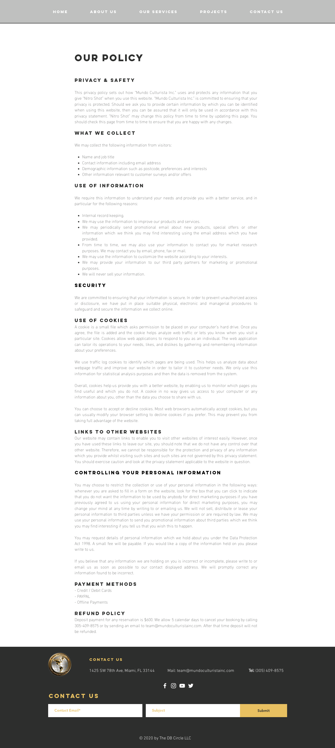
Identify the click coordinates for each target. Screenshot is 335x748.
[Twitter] (190, 685)
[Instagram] (173, 685)
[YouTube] (182, 685)
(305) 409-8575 (269, 670)
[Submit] (263, 710)
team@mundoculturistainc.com (174, 625)
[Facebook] (164, 685)
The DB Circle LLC (175, 738)
